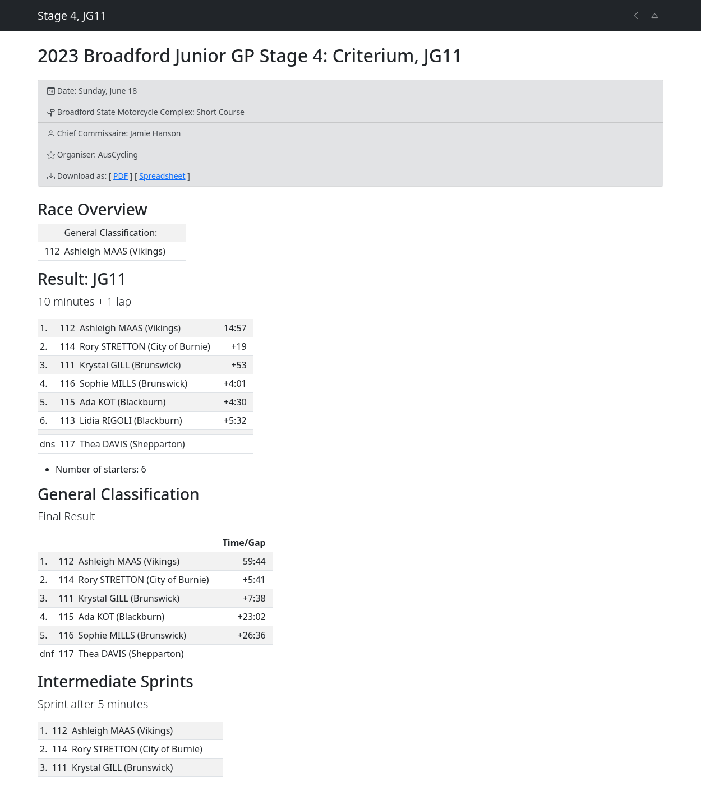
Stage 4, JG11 (72, 15)
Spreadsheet (162, 175)
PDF (120, 175)
